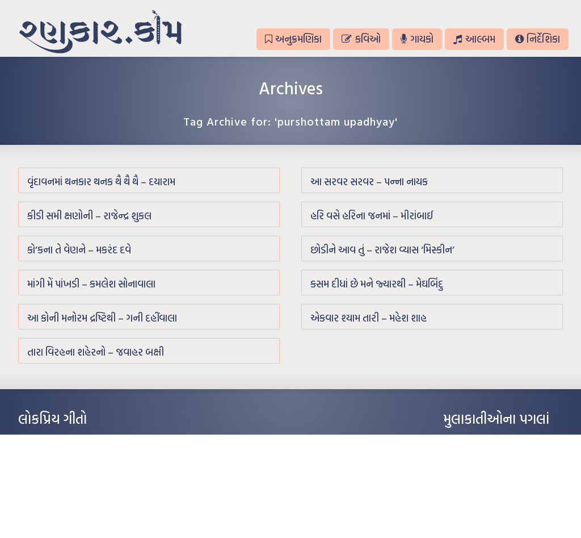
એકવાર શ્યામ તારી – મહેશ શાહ (368, 318)
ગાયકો (417, 39)
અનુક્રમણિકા (293, 39)
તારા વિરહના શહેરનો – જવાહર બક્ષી (95, 352)
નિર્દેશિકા (537, 39)
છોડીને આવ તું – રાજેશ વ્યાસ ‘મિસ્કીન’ (382, 249)
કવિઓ (361, 39)
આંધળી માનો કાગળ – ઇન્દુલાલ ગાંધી (66, 441)
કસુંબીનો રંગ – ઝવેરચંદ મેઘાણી (59, 509)
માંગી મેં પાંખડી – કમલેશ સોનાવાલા (91, 283)
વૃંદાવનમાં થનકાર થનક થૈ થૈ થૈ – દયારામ (101, 181)
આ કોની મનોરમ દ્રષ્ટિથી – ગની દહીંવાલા (102, 318)
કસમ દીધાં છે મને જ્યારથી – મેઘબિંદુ (376, 283)
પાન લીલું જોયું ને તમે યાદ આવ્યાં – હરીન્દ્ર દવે (78, 475)
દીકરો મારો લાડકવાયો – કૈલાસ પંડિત (66, 492)
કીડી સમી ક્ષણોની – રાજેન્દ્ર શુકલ (89, 215)
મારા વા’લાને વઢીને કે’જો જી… (57, 458)
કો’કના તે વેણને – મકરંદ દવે (79, 249)
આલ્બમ (474, 39)
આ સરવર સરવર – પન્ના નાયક (369, 181)
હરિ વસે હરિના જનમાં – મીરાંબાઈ (371, 215)
